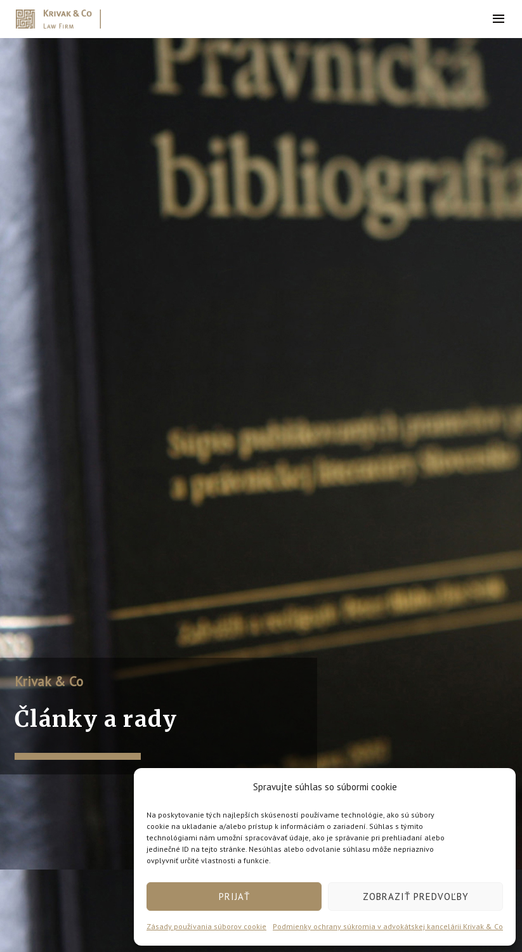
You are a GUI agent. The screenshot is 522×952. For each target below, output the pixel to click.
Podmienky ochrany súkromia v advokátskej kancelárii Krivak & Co (388, 926)
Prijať (234, 896)
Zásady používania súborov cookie (206, 926)
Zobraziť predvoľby (416, 896)
